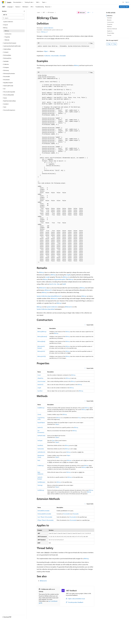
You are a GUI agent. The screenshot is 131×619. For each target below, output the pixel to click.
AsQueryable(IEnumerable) (44, 514)
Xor (55, 284)
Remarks (109, 20)
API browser (51, 12)
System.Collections (48, 28)
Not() (39, 460)
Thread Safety (110, 33)
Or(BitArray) (41, 465)
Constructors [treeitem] (8, 34)
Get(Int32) (40, 427)
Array (79, 417)
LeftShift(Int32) (41, 452)
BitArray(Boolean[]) (42, 336)
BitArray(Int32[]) (42, 356)
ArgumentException (60, 279)
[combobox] (13, 14)
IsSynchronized (41, 381)
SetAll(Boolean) (41, 482)
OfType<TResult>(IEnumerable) (45, 520)
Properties (109, 24)
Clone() (39, 414)
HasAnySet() (41, 449)
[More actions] (92, 12)
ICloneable (63, 55)
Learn (38, 12)
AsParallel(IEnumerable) (43, 510)
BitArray (76, 65)
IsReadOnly (40, 378)
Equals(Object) (41, 422)
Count (39, 375)
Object (46, 51)
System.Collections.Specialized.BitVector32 (49, 296)
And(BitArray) (41, 408)
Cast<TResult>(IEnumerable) (45, 517)
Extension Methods (112, 28)
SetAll (64, 284)
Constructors (110, 22)
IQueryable (75, 514)
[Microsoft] (3, 2)
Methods (109, 26)
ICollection (47, 55)
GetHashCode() (41, 435)
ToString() (40, 485)
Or (53, 284)
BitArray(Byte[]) (41, 341)
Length (68, 275)
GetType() (40, 440)
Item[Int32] (40, 384)
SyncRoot (40, 391)
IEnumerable (55, 55)
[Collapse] (24, 11)
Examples (109, 18)
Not (58, 284)
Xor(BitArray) (41, 490)
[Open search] (123, 2)
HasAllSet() (40, 445)
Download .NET (124, 7)
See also (109, 35)
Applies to (109, 31)
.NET (44, 12)
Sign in (127, 2)
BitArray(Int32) (41, 351)
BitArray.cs (44, 32)
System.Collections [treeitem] (8, 21)
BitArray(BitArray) (42, 331)
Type (53, 440)
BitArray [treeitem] (7, 31)
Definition (109, 15)
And (50, 284)
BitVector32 (42, 288)
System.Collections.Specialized (45, 309)
